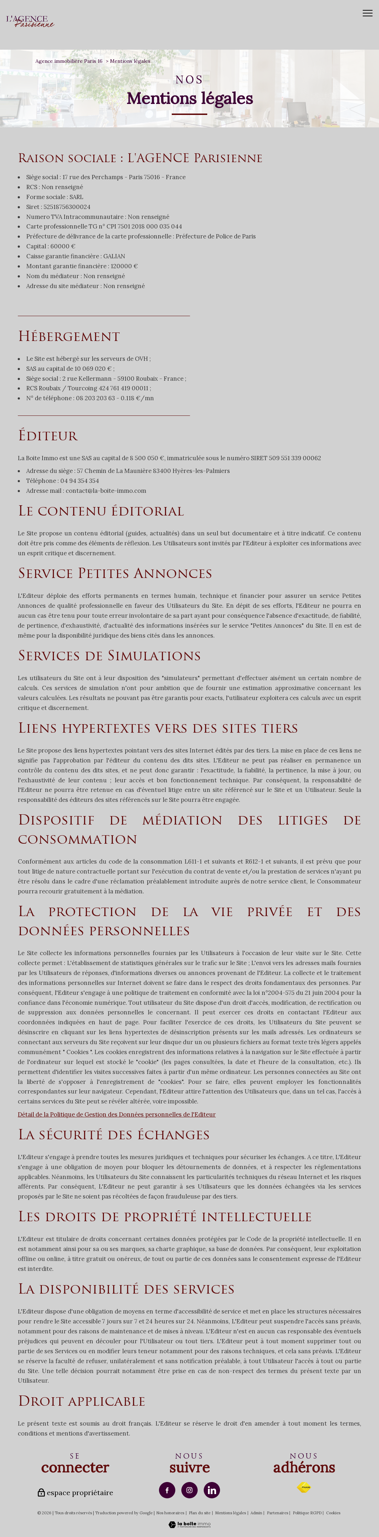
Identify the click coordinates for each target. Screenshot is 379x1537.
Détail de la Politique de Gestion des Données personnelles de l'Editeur (117, 1114)
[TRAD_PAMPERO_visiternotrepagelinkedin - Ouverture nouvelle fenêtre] (212, 1490)
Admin (256, 1512)
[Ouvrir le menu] (367, 13)
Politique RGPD (307, 1512)
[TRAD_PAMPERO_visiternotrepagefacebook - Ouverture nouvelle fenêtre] (167, 1490)
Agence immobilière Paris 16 (69, 61)
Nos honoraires (170, 1512)
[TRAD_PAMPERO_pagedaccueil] (30, 25)
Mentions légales (230, 1512)
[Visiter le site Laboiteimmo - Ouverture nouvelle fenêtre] (189, 1526)
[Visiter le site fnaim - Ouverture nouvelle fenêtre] (304, 1487)
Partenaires (277, 1512)
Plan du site (199, 1512)
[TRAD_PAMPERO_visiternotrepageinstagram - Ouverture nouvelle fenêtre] (189, 1490)
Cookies (333, 1513)
